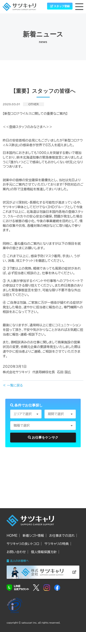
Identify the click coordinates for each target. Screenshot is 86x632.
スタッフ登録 (60, 6)
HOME (12, 535)
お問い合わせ (16, 552)
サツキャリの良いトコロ (23, 543)
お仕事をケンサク (43, 437)
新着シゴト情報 (33, 535)
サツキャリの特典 (56, 543)
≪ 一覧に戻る (13, 385)
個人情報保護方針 (44, 552)
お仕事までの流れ (62, 535)
